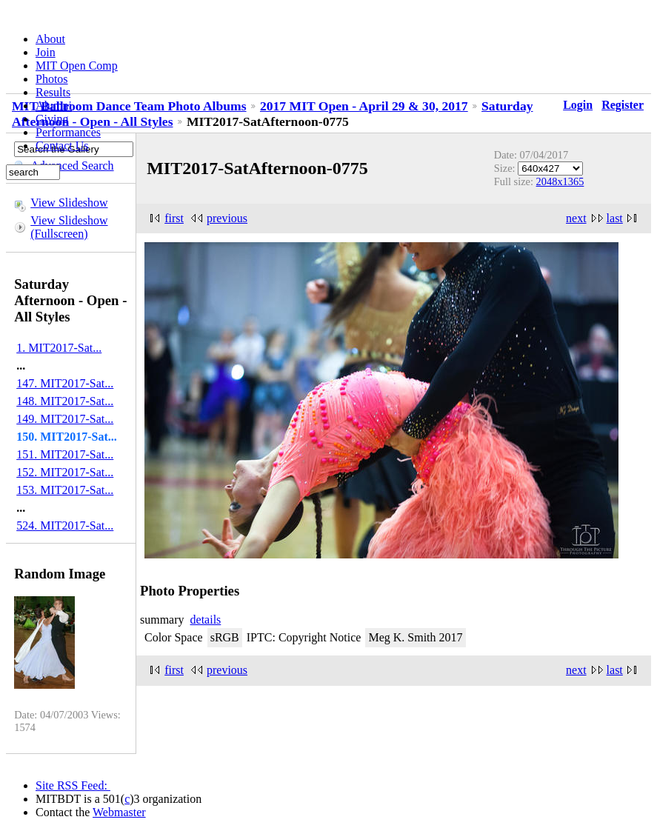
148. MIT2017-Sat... (64, 401)
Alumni (54, 105)
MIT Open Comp (77, 65)
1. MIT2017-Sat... (58, 347)
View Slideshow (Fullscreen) (68, 227)
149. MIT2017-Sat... (64, 419)
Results (53, 92)
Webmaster (119, 812)
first (174, 218)
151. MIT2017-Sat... (64, 454)
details (205, 619)
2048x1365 (560, 181)
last (615, 218)
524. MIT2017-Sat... (64, 525)
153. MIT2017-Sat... (64, 490)
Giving (52, 119)
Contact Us (62, 145)
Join (46, 52)
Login (578, 105)
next (576, 218)
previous (227, 218)
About (50, 39)
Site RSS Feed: (73, 785)
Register (622, 105)
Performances (68, 132)
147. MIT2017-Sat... (64, 383)
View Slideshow (68, 202)
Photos (52, 79)
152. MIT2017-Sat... (64, 472)
